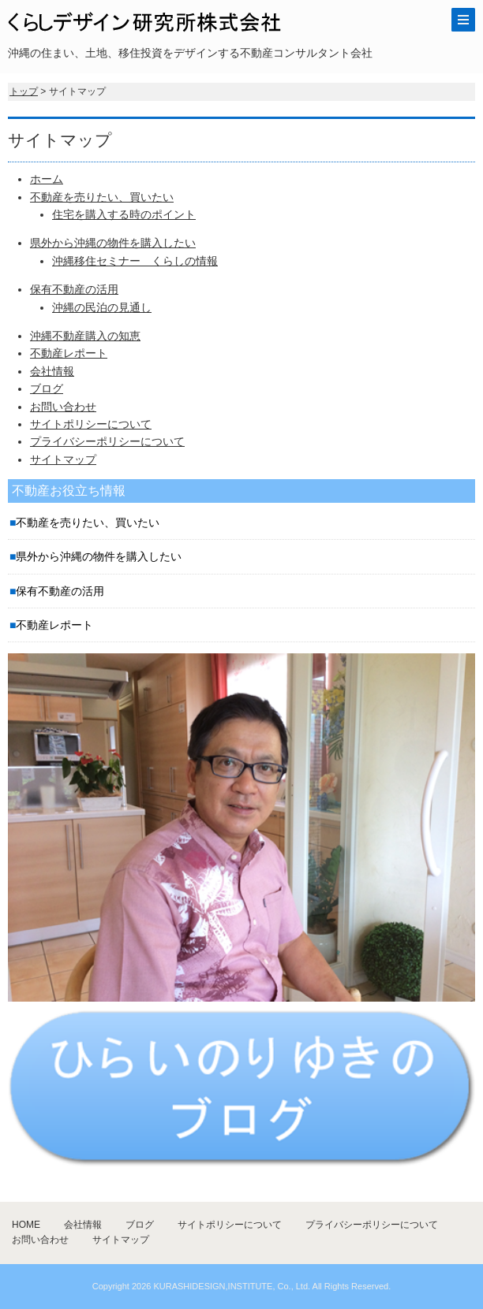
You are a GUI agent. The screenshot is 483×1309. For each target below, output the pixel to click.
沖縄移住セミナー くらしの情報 (135, 261)
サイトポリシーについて (91, 424)
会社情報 (52, 371)
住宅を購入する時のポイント (124, 214)
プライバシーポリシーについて (107, 441)
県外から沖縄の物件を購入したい (113, 242)
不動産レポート (68, 353)
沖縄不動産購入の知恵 (85, 335)
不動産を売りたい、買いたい (102, 197)
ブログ (46, 388)
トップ (23, 91)
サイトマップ (63, 459)
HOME (26, 1224)
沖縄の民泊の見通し (102, 307)
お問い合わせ (63, 406)
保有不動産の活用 (74, 289)
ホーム (46, 179)
